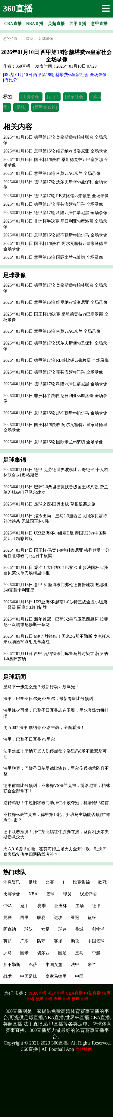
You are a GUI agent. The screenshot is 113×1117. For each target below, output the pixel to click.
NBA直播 (38, 993)
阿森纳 (9, 929)
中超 (96, 953)
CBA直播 (74, 993)
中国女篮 (54, 964)
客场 (58, 941)
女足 (45, 929)
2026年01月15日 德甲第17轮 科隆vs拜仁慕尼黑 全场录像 (55, 384)
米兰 (92, 964)
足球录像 (46, 39)
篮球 (50, 894)
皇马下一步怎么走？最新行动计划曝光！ (41, 687)
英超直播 (56, 993)
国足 (62, 953)
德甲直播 (44, 999)
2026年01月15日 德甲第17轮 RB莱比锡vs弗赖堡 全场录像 (56, 360)
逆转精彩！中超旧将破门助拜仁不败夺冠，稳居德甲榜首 (56, 803)
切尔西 (43, 953)
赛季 (41, 906)
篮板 (92, 917)
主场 (79, 906)
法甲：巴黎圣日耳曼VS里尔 (29, 739)
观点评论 (88, 894)
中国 (79, 976)
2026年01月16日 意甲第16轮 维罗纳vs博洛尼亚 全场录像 (55, 302)
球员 (67, 894)
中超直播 (92, 993)
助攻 (75, 941)
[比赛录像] (30, 97)
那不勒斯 (11, 964)
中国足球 (28, 976)
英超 (7, 941)
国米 (24, 953)
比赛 (50, 882)
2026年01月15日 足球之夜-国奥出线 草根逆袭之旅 (49, 504)
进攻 (58, 917)
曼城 (79, 929)
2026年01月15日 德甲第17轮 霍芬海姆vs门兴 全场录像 (53, 372)
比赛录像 (11, 894)
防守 (41, 941)
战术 (7, 976)
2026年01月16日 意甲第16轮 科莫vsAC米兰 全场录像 (51, 331)
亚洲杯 (60, 906)
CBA (7, 906)
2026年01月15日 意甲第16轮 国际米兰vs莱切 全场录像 (53, 442)
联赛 (41, 917)
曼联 (7, 917)
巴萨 (33, 964)
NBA (33, 894)
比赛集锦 (81, 882)
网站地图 (83, 1049)
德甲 (96, 906)
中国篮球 (96, 941)
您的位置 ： (13, 39)
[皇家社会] (75, 97)
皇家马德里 (56, 976)
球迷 (62, 929)
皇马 (79, 953)
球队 (28, 929)
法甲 (75, 964)
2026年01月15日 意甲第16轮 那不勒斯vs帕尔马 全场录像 (55, 413)
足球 (33, 882)
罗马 (7, 953)
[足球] (21, 107)
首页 (29, 39)
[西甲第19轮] (45, 107)
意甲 (24, 906)
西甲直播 (80, 999)
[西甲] (52, 97)
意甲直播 (62, 999)
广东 (24, 941)
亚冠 (75, 917)
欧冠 (102, 882)
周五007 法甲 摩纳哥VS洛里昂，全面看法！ (44, 727)
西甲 (24, 917)
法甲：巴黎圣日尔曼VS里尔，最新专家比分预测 (48, 698)
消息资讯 (11, 882)
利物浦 (98, 929)
